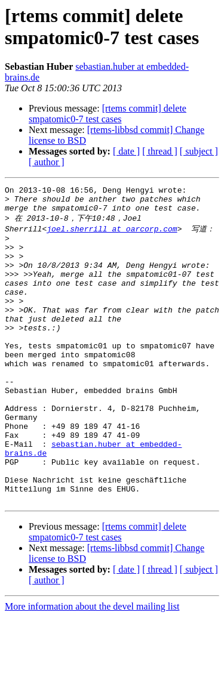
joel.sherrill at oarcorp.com (112, 235)
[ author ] (47, 162)
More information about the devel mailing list (92, 666)
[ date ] (126, 151)
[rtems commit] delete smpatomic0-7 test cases (107, 113)
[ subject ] (199, 151)
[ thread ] (159, 151)
